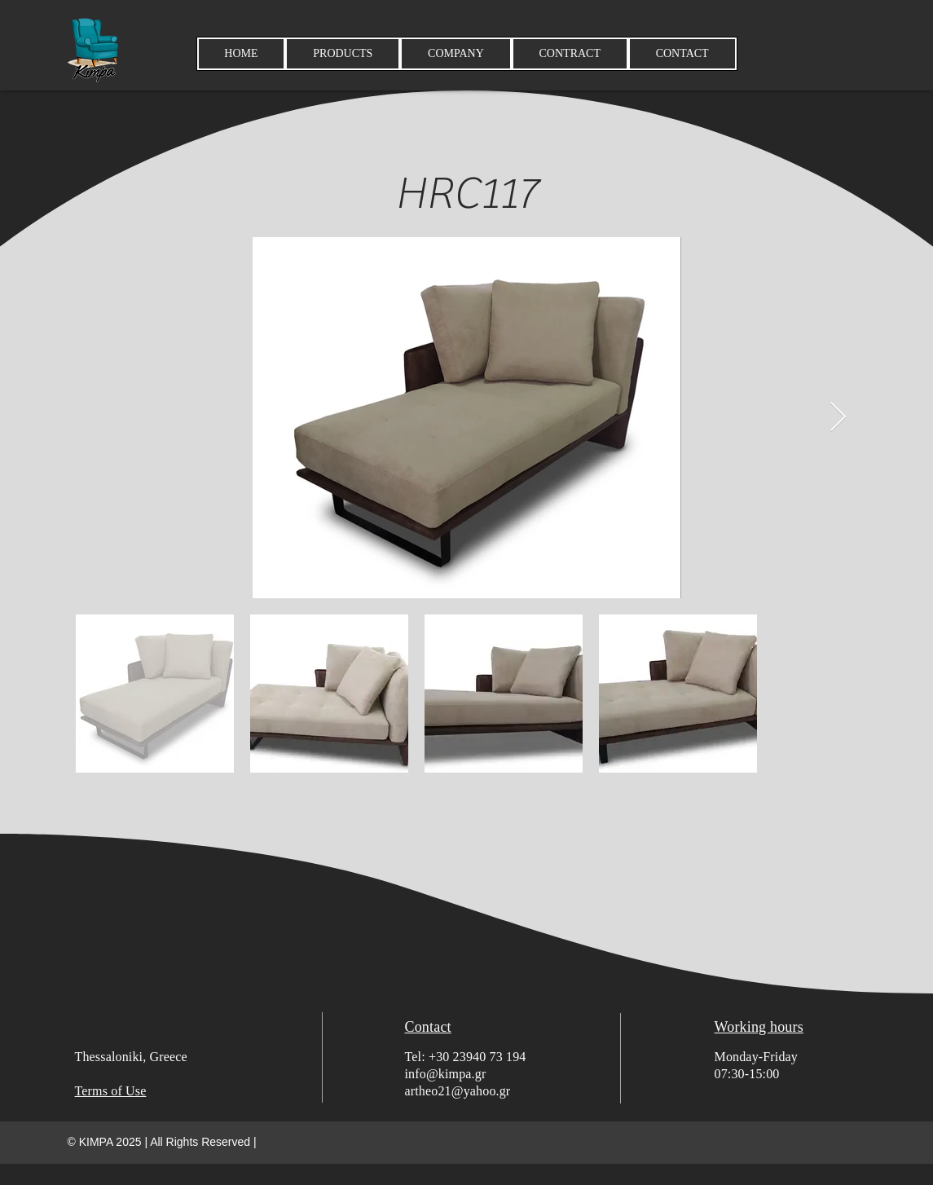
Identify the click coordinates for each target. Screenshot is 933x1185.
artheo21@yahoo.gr (458, 1091)
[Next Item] (838, 418)
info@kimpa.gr (445, 1074)
